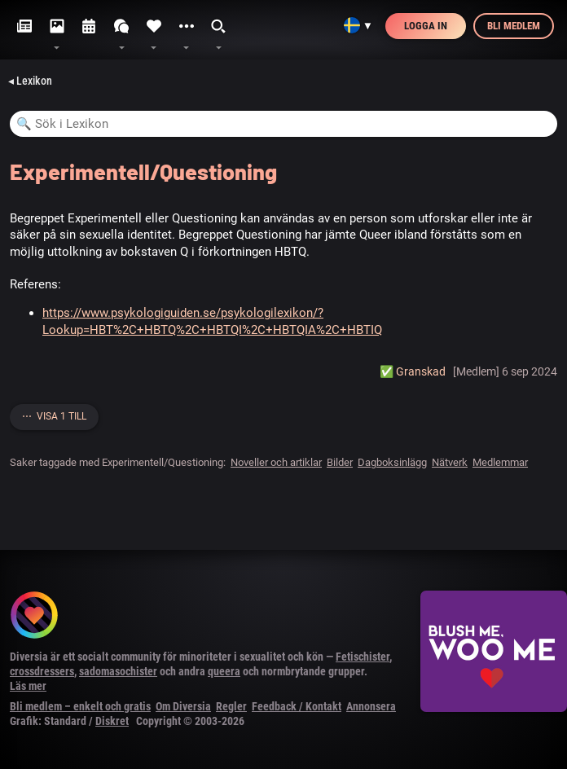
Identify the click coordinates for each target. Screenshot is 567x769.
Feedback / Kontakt (296, 706)
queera (224, 671)
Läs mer (28, 685)
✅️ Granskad (413, 371)
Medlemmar (500, 462)
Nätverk (450, 462)
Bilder (340, 462)
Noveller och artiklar (276, 462)
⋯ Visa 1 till (54, 416)
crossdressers (42, 671)
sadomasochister (118, 671)
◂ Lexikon (30, 80)
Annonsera (371, 706)
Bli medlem (513, 26)
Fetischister (362, 656)
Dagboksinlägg (392, 462)
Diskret (112, 720)
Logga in (425, 26)
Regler (231, 706)
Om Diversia (183, 706)
